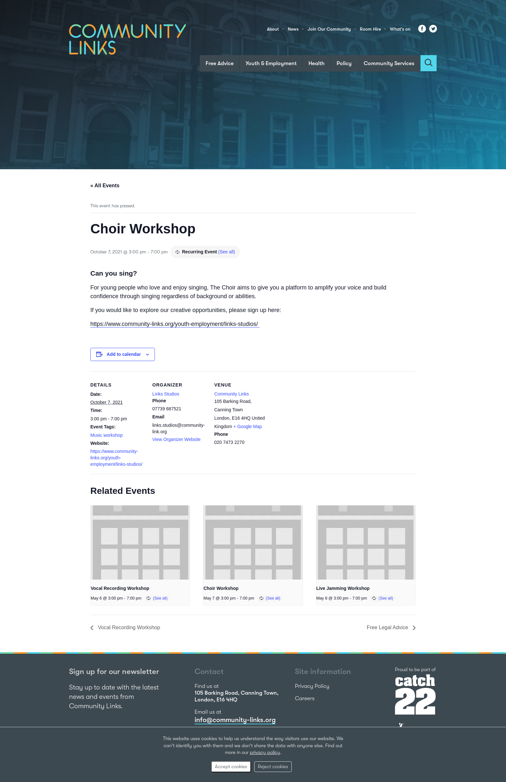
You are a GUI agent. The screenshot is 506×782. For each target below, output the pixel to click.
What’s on (400, 29)
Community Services (389, 63)
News (293, 29)
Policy (344, 63)
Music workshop (106, 435)
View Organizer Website (176, 439)
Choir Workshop (220, 588)
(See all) (226, 251)
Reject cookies (273, 766)
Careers (305, 698)
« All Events (104, 185)
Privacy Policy (312, 686)
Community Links (231, 393)
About (273, 29)
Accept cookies (231, 766)
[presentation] (140, 542)
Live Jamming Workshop (342, 588)
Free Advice (220, 63)
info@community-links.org (235, 720)
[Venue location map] (310, 416)
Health (317, 63)
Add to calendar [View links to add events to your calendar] (124, 354)
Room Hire (370, 29)
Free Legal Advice (388, 627)
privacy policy (265, 752)
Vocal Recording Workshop (120, 588)
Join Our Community (329, 29)
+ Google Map (247, 426)
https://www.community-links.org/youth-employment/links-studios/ (174, 324)
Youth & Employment (271, 63)
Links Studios (165, 393)
